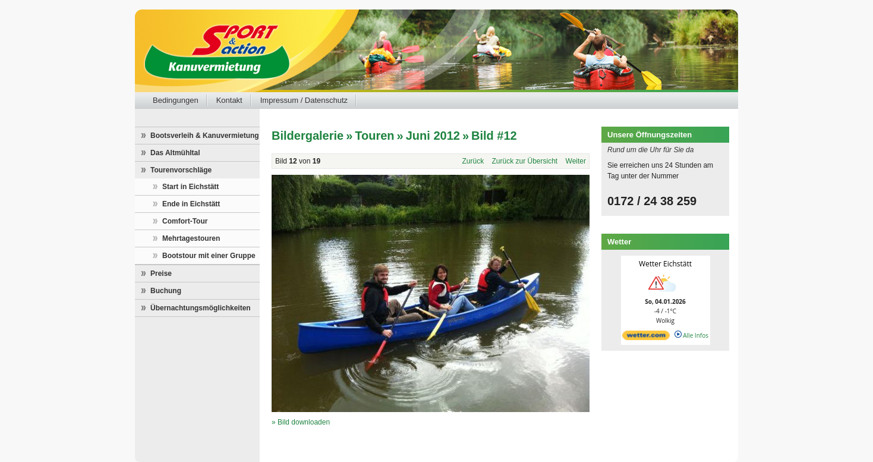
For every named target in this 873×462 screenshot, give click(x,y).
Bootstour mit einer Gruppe (209, 256)
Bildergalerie (307, 135)
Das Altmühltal (175, 153)
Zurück (473, 161)
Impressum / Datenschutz (304, 100)
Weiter (576, 161)
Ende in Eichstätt (191, 204)
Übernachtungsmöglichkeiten (200, 308)
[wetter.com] (646, 338)
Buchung (165, 291)
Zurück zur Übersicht (525, 161)
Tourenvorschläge (181, 170)
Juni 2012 (433, 135)
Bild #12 (494, 135)
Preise (161, 273)
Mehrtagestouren (191, 238)
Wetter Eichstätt (665, 264)
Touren (374, 135)
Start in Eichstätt (190, 187)
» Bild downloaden (301, 422)
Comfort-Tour (184, 221)
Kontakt (229, 100)
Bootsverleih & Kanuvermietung (204, 135)
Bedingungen (175, 100)
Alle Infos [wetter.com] (691, 335)
